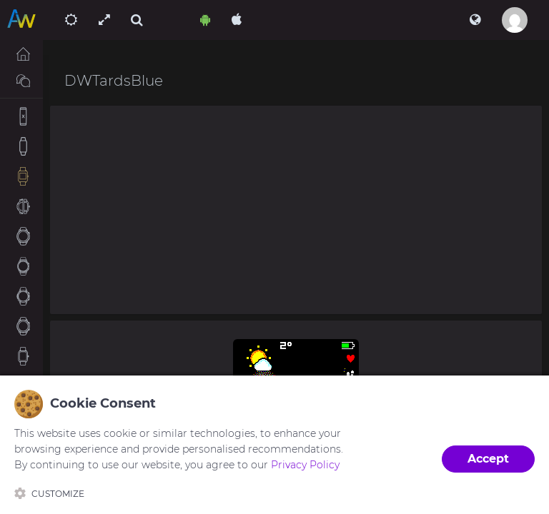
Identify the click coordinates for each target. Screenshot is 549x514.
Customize (49, 493)
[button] (475, 20)
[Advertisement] (296, 210)
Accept (488, 458)
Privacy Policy (305, 464)
